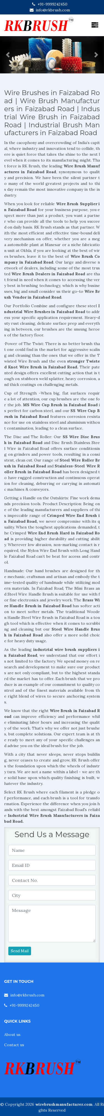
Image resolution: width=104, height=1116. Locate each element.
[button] (8, 54)
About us (12, 1034)
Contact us (14, 1044)
